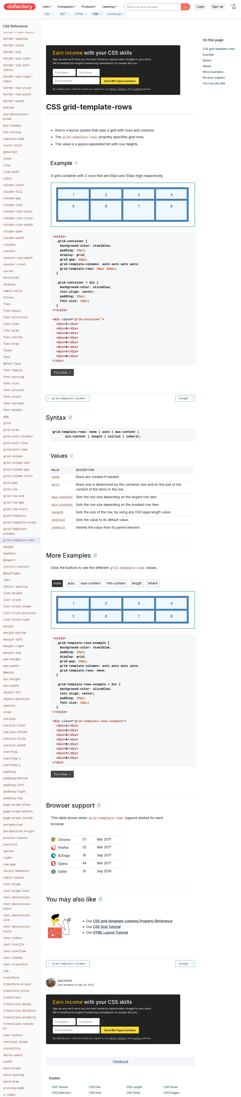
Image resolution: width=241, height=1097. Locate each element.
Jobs (45, 6)
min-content (62, 505)
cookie (137, 88)
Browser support (214, 77)
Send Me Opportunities (120, 81)
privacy (122, 88)
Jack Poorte (65, 980)
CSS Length (134, 1087)
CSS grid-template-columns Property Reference (132, 921)
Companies (65, 6)
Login (200, 6)
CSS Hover (171, 1087)
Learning (108, 6)
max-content (62, 497)
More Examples (213, 72)
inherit (58, 528)
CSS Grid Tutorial (107, 927)
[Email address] (76, 80)
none (55, 477)
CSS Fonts (133, 1093)
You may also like (214, 83)
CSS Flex (95, 1087)
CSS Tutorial (60, 1087)
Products (88, 6)
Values (207, 66)
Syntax (207, 60)
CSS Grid (95, 1093)
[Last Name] (88, 72)
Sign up (217, 6)
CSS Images (172, 1093)
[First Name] (64, 72)
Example (208, 54)
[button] (48, 13)
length (57, 512)
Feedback (120, 1061)
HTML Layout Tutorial (110, 932)
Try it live (62, 372)
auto (55, 485)
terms (112, 88)
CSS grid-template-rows (219, 49)
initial (58, 520)
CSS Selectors (61, 1093)
